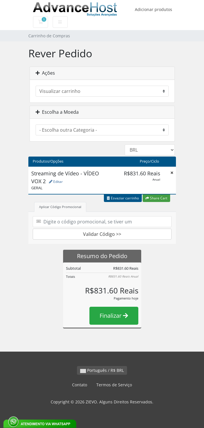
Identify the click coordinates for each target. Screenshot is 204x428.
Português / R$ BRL (102, 370)
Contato (79, 384)
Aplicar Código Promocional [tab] (60, 207)
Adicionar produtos (153, 9)
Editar (56, 181)
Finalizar (114, 315)
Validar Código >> (102, 234)
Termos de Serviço (114, 384)
